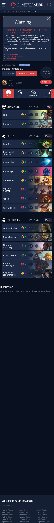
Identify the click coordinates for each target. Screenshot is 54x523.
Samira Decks (41, 515)
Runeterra (30, 5)
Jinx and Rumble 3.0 (27, 11)
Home (4, 11)
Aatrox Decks (7, 510)
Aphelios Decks (8, 521)
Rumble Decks (41, 510)
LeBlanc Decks (25, 519)
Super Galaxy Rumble (14, 56)
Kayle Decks (24, 510)
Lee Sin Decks (24, 521)
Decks (12, 11)
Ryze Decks (40, 512)
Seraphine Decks (42, 521)
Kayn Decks (23, 512)
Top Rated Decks (9, 505)
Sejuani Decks (41, 517)
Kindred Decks (24, 517)
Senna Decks (41, 519)
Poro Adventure (11, 54)
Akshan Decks (7, 515)
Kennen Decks (24, 515)
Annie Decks (7, 519)
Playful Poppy (10, 58)
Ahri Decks (6, 512)
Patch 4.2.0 (24, 65)
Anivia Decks (7, 517)
